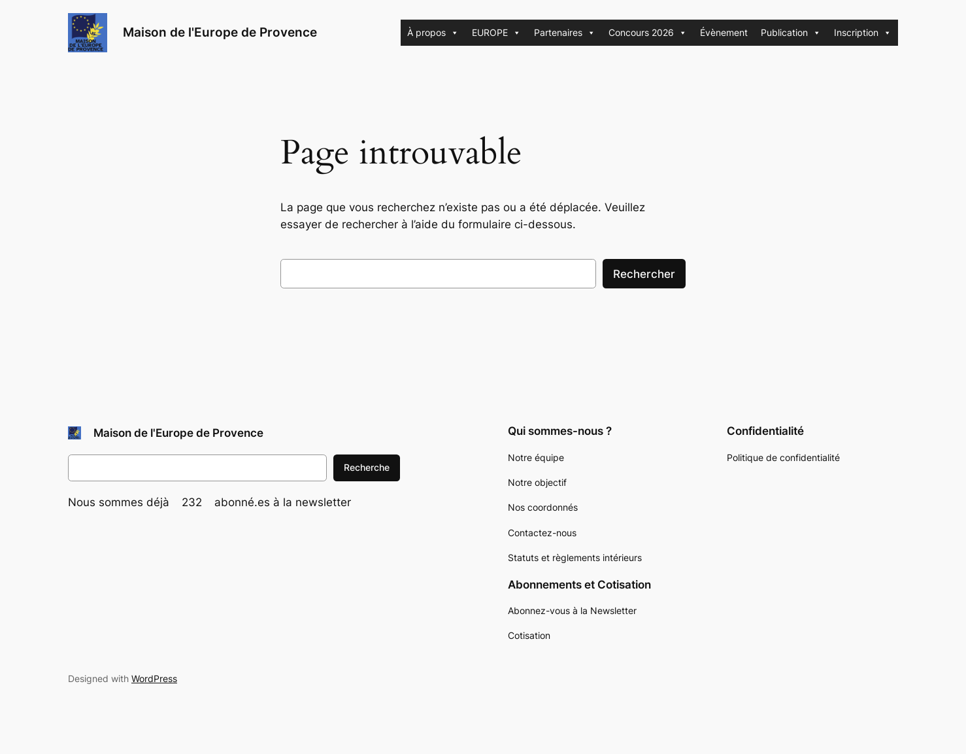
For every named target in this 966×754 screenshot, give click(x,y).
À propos (433, 33)
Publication (791, 33)
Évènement (724, 32)
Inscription (862, 33)
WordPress (154, 678)
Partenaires (564, 33)
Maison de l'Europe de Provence (220, 32)
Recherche (367, 467)
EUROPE (496, 33)
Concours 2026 (647, 33)
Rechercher (644, 274)
